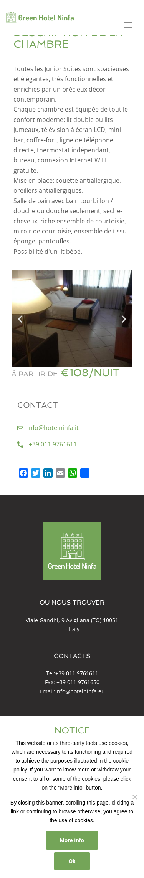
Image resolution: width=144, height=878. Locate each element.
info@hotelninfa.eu (80, 691)
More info (72, 840)
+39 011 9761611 (76, 673)
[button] (20, 319)
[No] (134, 797)
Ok (72, 861)
